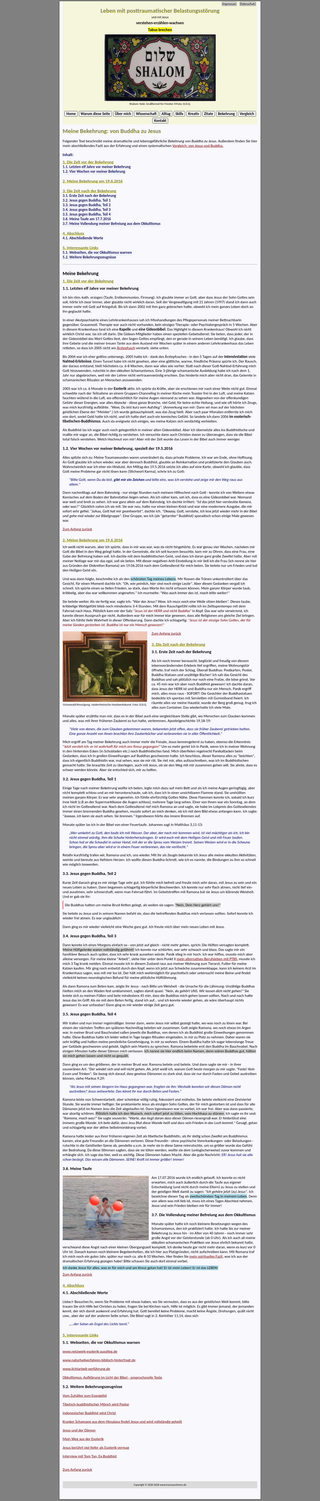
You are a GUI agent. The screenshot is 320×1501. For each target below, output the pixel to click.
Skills (179, 113)
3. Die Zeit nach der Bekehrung (89, 190)
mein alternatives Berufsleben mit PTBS (207, 959)
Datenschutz (247, 4)
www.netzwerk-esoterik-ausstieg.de (90, 1351)
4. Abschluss (73, 233)
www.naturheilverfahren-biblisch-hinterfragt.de (99, 1360)
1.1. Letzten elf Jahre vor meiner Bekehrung (101, 288)
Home (71, 113)
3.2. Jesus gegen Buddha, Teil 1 (89, 778)
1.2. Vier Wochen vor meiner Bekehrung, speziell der (118, 448)
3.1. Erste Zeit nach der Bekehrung (181, 651)
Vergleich (247, 113)
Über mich (123, 113)
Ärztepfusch (126, 348)
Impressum (229, 4)
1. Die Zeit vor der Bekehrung (88, 162)
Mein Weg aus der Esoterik (83, 1439)
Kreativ (193, 113)
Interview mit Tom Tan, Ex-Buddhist (90, 1456)
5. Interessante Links (80, 247)
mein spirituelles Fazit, (206, 1256)
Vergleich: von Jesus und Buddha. (197, 145)
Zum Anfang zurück (77, 529)
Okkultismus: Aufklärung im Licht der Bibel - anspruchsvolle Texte (112, 1377)
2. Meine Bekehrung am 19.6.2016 (93, 181)
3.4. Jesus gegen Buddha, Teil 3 (89, 935)
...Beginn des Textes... (68, 125)
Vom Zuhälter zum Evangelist (85, 1395)
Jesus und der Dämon (79, 1430)
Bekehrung (226, 113)
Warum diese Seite (95, 113)
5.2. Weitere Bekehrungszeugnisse (93, 1386)
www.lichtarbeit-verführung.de (86, 1368)
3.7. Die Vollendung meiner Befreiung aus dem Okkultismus (204, 1214)
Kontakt (160, 120)
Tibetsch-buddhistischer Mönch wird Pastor (96, 1404)
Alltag (166, 113)
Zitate (208, 113)
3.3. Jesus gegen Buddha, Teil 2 (89, 873)
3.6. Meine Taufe (77, 1168)
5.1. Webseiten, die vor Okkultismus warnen (101, 1342)
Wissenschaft (146, 113)
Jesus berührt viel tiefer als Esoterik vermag (96, 1447)
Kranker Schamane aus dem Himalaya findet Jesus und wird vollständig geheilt (122, 1421)
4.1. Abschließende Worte (85, 1292)
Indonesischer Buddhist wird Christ (89, 1413)
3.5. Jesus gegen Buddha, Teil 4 (89, 1014)
